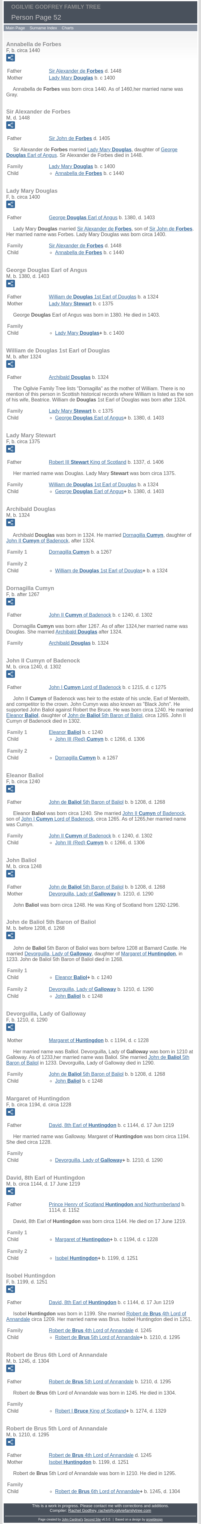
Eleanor (22, 715)
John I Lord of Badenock (85, 687)
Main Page (15, 28)
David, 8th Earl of (82, 1125)
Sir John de (70, 138)
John (68, 996)
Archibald (70, 377)
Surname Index (43, 28)
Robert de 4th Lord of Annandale (91, 1330)
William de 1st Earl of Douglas (92, 296)
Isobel (76, 1258)
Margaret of (148, 953)
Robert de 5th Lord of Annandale (97, 1337)
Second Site (92, 1519)
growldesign (154, 1519)
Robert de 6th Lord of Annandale (97, 1491)
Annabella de (78, 173)
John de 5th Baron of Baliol (105, 715)
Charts (67, 28)
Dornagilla (143, 535)
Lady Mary (71, 77)
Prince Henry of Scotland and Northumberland (114, 1204)
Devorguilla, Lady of (82, 893)
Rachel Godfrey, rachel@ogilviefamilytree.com (109, 1510)
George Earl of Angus (83, 217)
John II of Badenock (37, 540)
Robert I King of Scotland (90, 1411)
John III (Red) (79, 739)
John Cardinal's (72, 1519)
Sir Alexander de (76, 71)
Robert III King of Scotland (87, 462)
